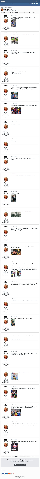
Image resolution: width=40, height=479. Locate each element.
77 (24, 12)
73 (17, 12)
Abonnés (35, 7)
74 (19, 12)
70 (12, 12)
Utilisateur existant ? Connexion (34, 3)
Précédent (4, 12)
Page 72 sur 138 (33, 12)
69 (10, 12)
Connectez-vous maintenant (20, 464)
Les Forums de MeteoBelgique (8, 4)
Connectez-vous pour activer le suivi (6, 7)
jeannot (6, 10)
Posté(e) (14, 15)
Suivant (27, 12)
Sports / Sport (16, 10)
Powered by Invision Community (20, 477)
